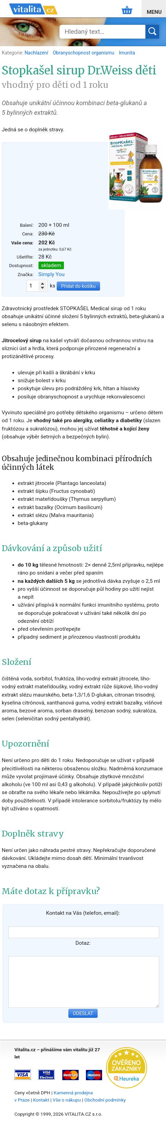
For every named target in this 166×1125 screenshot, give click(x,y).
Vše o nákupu (67, 1100)
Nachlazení (36, 52)
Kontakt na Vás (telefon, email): (83, 913)
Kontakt (41, 1100)
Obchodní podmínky (105, 1100)
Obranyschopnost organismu (84, 52)
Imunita (127, 52)
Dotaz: (83, 943)
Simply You (51, 274)
